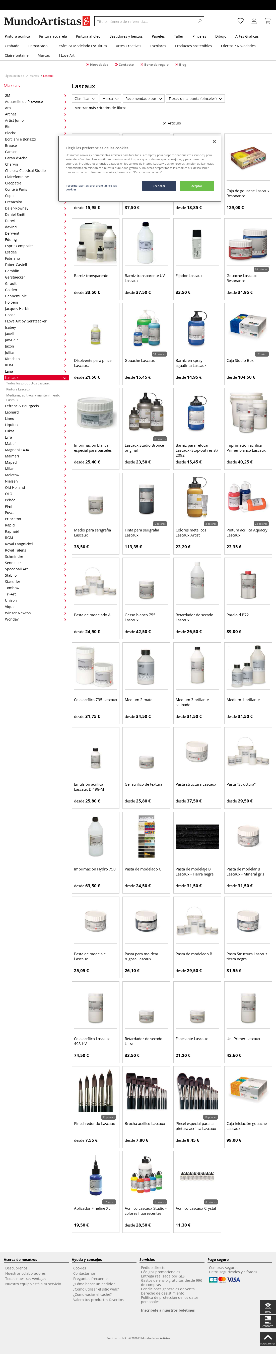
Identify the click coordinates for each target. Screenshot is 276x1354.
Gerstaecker (35, 277)
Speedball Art (35, 569)
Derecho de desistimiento (162, 1293)
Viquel (35, 606)
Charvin (35, 164)
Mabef (35, 443)
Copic (35, 195)
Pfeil (35, 506)
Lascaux (35, 377)
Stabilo (35, 575)
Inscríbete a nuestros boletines (168, 1310)
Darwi (35, 220)
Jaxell (35, 333)
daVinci (35, 227)
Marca (110, 98)
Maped (35, 462)
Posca (35, 512)
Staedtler (35, 581)
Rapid (35, 525)
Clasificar (85, 98)
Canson (35, 151)
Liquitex (35, 424)
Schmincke (35, 556)
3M (35, 95)
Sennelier (35, 562)
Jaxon (35, 346)
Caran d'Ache (35, 158)
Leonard (35, 412)
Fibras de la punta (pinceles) (195, 98)
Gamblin (35, 270)
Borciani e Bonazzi (35, 139)
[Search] (199, 21)
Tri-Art (35, 594)
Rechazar (159, 186)
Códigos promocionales (160, 1271)
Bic (35, 126)
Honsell (35, 314)
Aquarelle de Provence (35, 101)
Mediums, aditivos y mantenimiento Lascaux (33, 397)
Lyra (35, 437)
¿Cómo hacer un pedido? (94, 1283)
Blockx (35, 132)
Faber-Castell (35, 264)
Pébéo (35, 500)
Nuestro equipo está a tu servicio (33, 1283)
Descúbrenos (16, 1268)
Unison (35, 600)
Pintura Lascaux (18, 389)
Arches (35, 114)
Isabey (35, 327)
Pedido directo (153, 1267)
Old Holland (35, 487)
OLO (35, 493)
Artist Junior (35, 120)
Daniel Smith (35, 214)
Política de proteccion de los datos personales (169, 1299)
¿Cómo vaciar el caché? (92, 1294)
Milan (35, 468)
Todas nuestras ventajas (25, 1278)
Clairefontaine (35, 176)
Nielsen (35, 481)
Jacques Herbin (35, 308)
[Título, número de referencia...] (144, 21)
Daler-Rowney (35, 208)
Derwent (35, 233)
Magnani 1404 (35, 449)
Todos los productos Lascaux (28, 383)
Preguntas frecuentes (91, 1278)
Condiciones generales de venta (168, 1289)
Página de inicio (14, 76)
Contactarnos (84, 1273)
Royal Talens (35, 550)
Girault (35, 283)
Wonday (35, 619)
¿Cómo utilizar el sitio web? (96, 1289)
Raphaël (35, 531)
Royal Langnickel (35, 543)
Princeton (35, 518)
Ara (35, 107)
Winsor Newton (35, 613)
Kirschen (35, 358)
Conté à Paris (35, 189)
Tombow (35, 587)
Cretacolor (35, 201)
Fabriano (35, 258)
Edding (35, 239)
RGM (35, 537)
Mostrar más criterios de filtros (100, 107)
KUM (35, 365)
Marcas (34, 76)
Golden (35, 289)
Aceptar (196, 186)
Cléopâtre (35, 183)
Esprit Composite (35, 245)
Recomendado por (143, 98)
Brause (35, 145)
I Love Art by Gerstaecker (35, 321)
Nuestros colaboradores (25, 1273)
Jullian (35, 352)
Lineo (35, 418)
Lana (35, 371)
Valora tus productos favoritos (98, 1299)
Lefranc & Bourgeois (35, 405)
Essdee (35, 252)
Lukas (35, 431)
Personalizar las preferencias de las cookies (91, 187)
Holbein (35, 302)
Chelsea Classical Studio (35, 170)
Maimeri (35, 456)
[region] (139, 169)
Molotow (35, 474)
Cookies (79, 1268)
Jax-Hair (35, 339)
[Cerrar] (214, 141)
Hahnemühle (35, 296)
